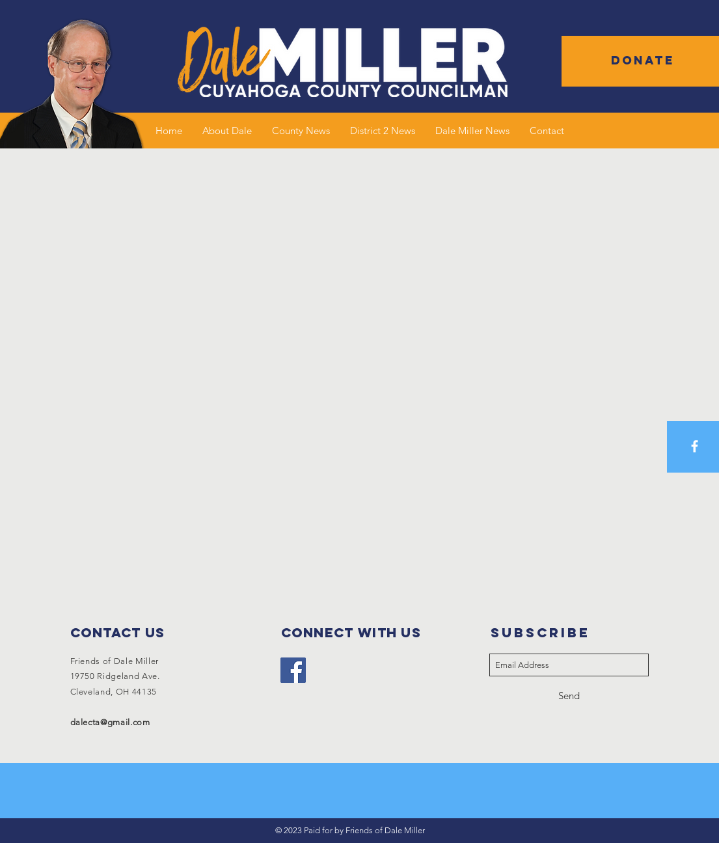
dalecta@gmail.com (110, 722)
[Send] (569, 695)
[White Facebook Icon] (694, 446)
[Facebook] (293, 670)
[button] (642, 61)
